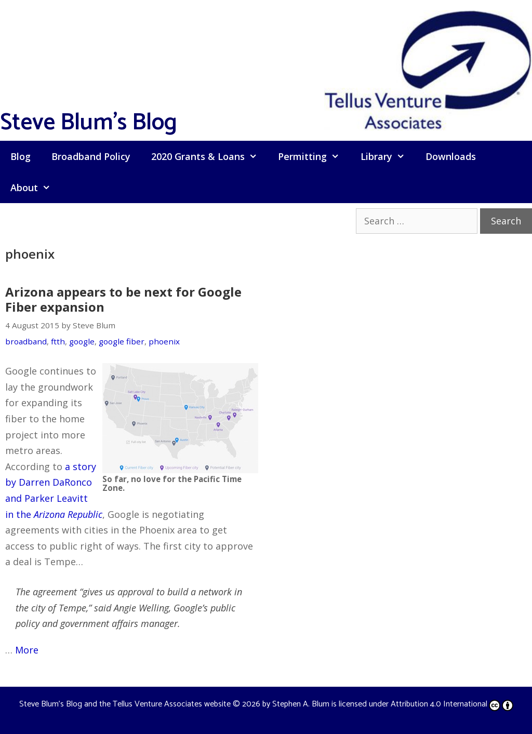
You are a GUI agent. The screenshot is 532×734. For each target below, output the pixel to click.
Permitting (314, 156)
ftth (58, 341)
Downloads (450, 156)
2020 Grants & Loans (209, 156)
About (35, 187)
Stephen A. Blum (300, 704)
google (82, 341)
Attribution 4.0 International (452, 704)
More (26, 650)
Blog (20, 156)
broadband (26, 341)
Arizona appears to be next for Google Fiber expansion (123, 299)
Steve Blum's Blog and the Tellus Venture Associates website (125, 704)
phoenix (164, 341)
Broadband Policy (90, 156)
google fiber (121, 341)
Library (388, 156)
